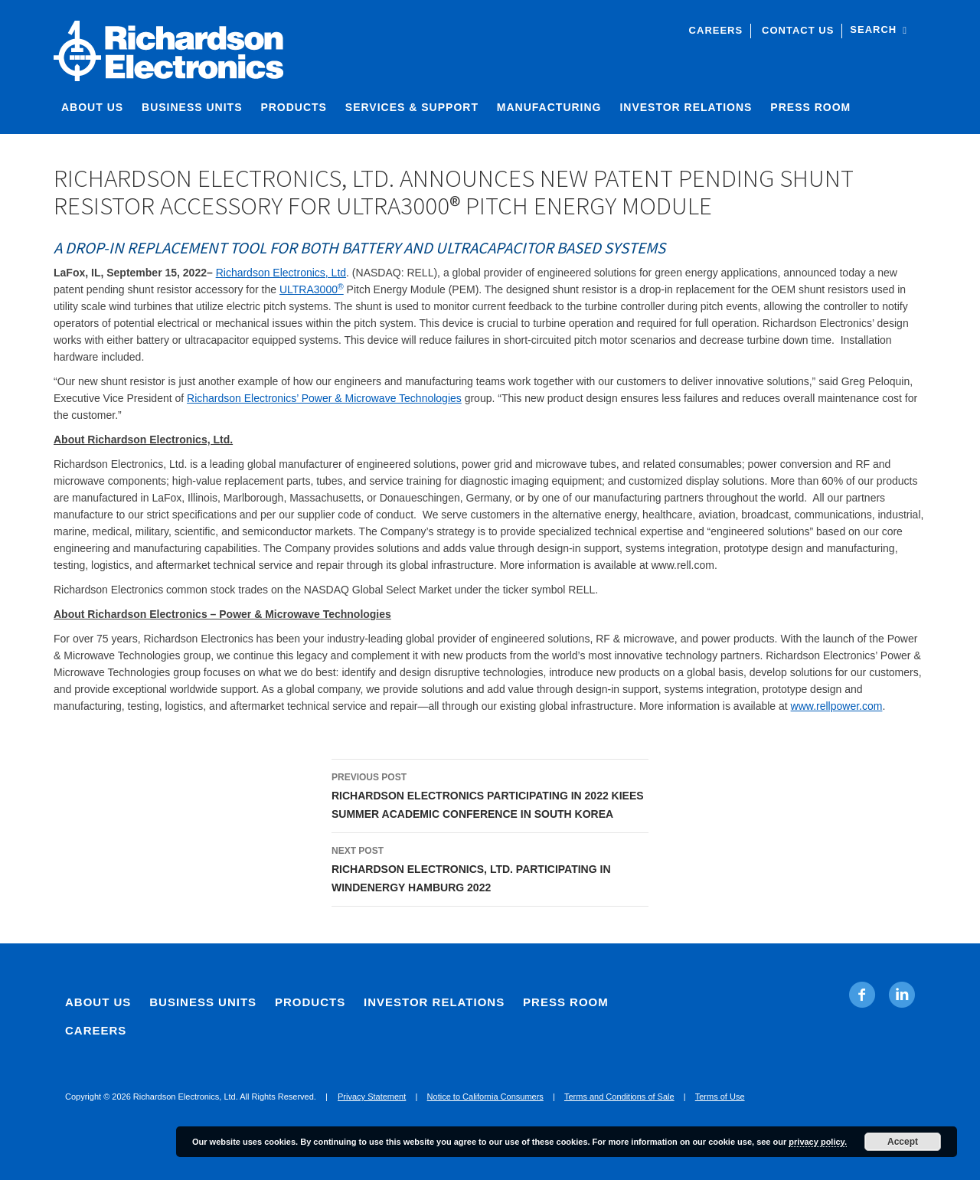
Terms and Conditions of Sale (619, 1096)
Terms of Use (720, 1096)
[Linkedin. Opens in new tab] (901, 995)
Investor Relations (685, 107)
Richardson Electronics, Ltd (281, 272)
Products (293, 107)
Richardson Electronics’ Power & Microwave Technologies (324, 398)
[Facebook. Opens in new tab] (862, 995)
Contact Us (798, 30)
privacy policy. (818, 1141)
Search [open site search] (878, 29)
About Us (92, 107)
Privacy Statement (372, 1096)
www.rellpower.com (837, 706)
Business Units (192, 107)
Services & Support (412, 107)
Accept (902, 1141)
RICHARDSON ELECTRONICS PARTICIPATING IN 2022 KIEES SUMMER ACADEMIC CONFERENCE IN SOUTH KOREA (490, 794)
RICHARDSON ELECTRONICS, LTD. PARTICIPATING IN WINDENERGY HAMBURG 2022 (490, 868)
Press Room (810, 107)
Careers (716, 30)
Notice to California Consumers (485, 1096)
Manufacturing (549, 107)
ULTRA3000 (311, 289)
